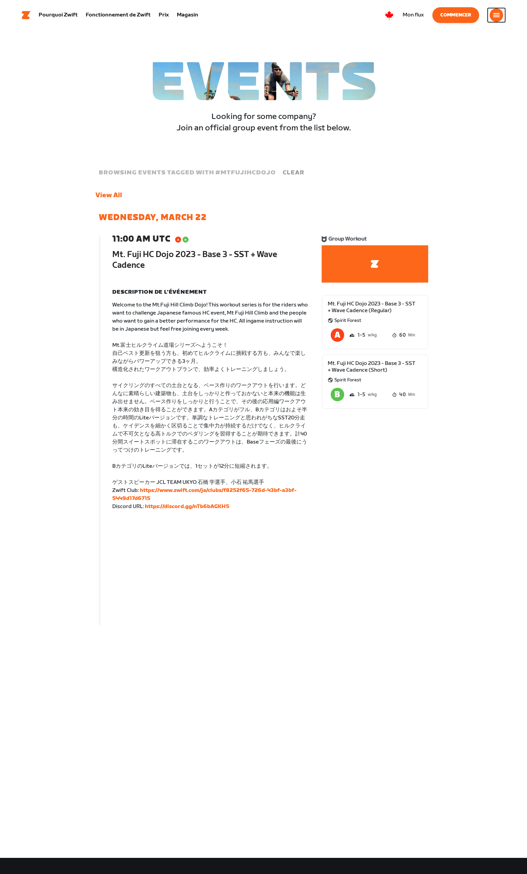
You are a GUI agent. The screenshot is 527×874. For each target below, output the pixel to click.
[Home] (26, 15)
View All (108, 195)
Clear (293, 172)
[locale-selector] (389, 15)
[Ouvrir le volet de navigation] (496, 15)
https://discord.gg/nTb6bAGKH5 (187, 506)
